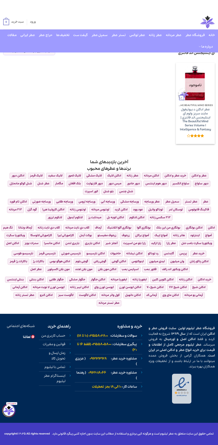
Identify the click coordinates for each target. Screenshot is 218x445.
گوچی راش (100, 261)
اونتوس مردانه (100, 210)
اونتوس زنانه (78, 210)
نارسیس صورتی (71, 254)
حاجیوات (115, 254)
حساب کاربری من (53, 335)
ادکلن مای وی (170, 295)
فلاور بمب (150, 269)
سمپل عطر (100, 35)
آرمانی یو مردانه (193, 295)
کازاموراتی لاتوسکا (41, 235)
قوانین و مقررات (54, 344)
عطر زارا (171, 243)
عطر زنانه (155, 35)
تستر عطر (119, 35)
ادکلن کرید (121, 210)
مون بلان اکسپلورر (58, 269)
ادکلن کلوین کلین (163, 280)
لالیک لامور (74, 176)
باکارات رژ (38, 261)
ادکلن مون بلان (107, 269)
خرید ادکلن (204, 280)
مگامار (59, 184)
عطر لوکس (137, 35)
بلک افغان (75, 184)
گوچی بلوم (82, 261)
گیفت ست (80, 35)
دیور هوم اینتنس (156, 184)
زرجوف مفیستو (107, 235)
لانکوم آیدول (75, 217)
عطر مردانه (174, 35)
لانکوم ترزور (55, 217)
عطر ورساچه (152, 202)
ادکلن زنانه (185, 280)
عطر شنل (43, 184)
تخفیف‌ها (62, 35)
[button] (13, 22)
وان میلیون (177, 261)
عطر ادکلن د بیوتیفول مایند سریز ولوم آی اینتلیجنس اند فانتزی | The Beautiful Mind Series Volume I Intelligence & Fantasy (195, 119)
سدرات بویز (31, 243)
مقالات (12, 35)
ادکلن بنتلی (36, 280)
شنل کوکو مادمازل (21, 184)
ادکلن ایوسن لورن (130, 287)
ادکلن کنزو (46, 295)
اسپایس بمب (130, 269)
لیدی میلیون (157, 261)
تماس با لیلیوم (54, 367)
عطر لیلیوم (193, 328)
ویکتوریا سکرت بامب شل (196, 243)
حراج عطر (45, 35)
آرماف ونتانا (25, 228)
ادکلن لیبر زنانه (79, 287)
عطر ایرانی (27, 35)
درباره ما (206, 47)
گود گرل (32, 210)
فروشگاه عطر (195, 35)
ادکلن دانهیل (133, 295)
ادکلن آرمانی (20, 287)
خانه (212, 35)
